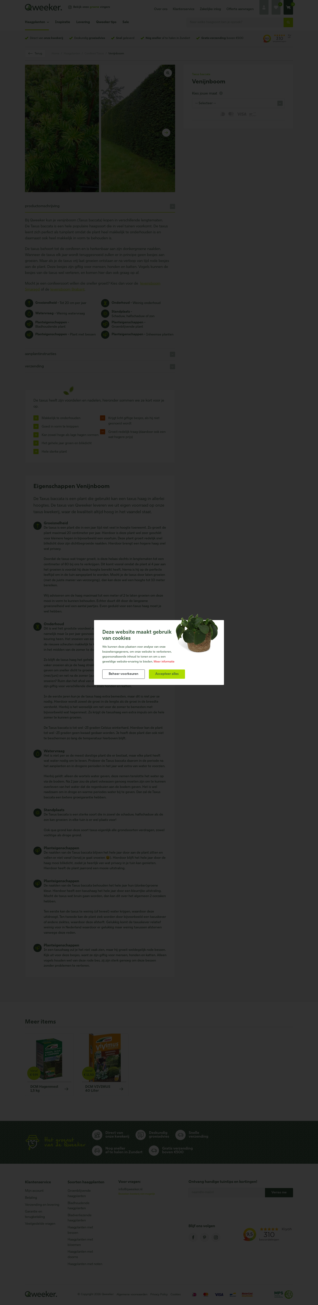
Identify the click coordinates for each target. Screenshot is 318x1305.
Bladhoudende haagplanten (79, 1206)
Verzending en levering (42, 1205)
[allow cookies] (167, 674)
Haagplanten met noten (85, 1264)
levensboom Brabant (67, 290)
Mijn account (34, 1191)
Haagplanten (35, 22)
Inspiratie (62, 22)
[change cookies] (123, 674)
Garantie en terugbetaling (35, 1214)
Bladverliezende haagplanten (80, 1218)
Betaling (31, 1198)
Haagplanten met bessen (80, 1230)
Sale (125, 22)
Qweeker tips (106, 22)
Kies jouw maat (207, 93)
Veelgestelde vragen (40, 1224)
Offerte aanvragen (240, 9)
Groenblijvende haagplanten (79, 1193)
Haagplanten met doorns (80, 1254)
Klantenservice (183, 9)
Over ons (160, 9)
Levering (83, 22)
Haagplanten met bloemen (80, 1242)
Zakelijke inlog (210, 9)
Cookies (176, 1294)
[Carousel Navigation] (100, 133)
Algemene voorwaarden (132, 1294)
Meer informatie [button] (164, 661)
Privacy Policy (159, 1294)
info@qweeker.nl (130, 1189)
